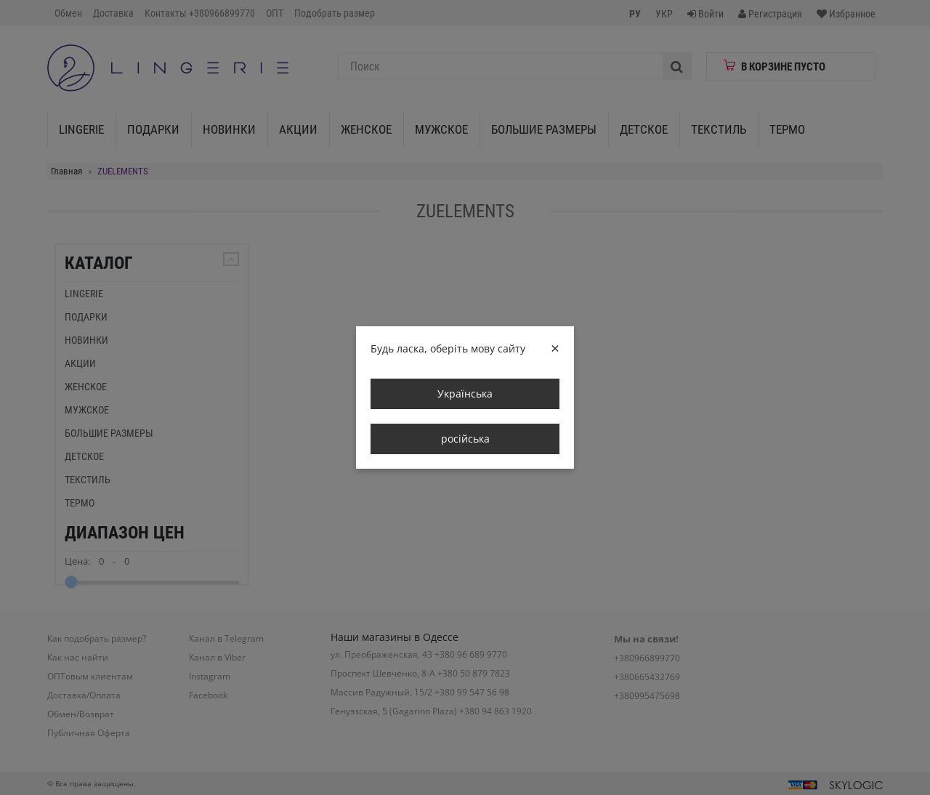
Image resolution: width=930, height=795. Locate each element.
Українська (465, 393)
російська (465, 438)
